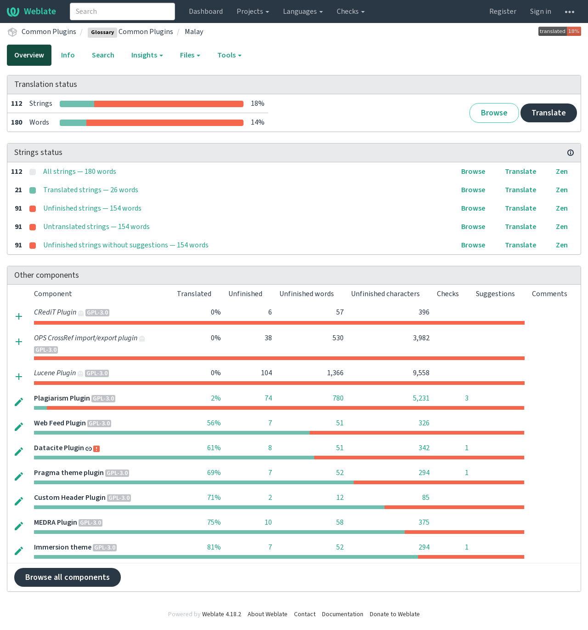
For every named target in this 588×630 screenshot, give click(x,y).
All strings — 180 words (79, 171)
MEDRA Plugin (55, 522)
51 (340, 423)
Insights (147, 55)
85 (426, 498)
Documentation (342, 614)
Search (103, 55)
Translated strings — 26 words (90, 190)
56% (214, 423)
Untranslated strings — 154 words (96, 227)
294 (424, 473)
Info (68, 55)
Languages (303, 11)
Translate (548, 113)
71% (214, 498)
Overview (29, 55)
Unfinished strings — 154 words (92, 208)
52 (340, 473)
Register (502, 11)
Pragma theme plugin (69, 473)
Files (190, 55)
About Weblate (268, 614)
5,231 (421, 398)
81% (214, 547)
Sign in (540, 11)
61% (214, 448)
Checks (351, 11)
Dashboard (206, 11)
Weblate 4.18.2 (221, 614)
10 (268, 522)
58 (340, 522)
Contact (305, 614)
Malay (194, 32)
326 (424, 423)
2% (216, 398)
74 (268, 398)
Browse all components (67, 577)
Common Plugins (49, 32)
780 (338, 398)
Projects (253, 11)
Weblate (31, 11)
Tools (229, 55)
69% (214, 473)
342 (424, 448)
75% (214, 522)
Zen (562, 171)
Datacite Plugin (59, 448)
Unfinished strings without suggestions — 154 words (126, 245)
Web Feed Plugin (60, 423)
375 (424, 522)
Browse (494, 113)
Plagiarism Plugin (62, 398)
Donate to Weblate (395, 614)
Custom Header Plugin (70, 498)
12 (340, 498)
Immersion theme (62, 547)
